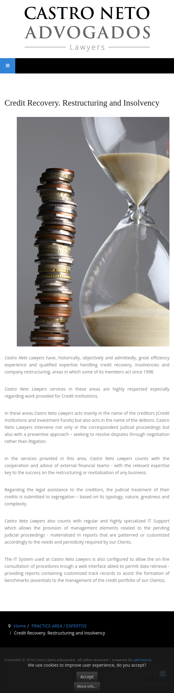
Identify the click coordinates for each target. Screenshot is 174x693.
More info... (87, 686)
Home (20, 626)
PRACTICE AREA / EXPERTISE (59, 626)
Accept (87, 677)
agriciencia (142, 660)
